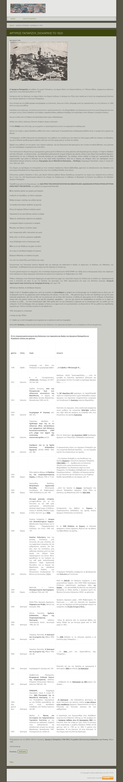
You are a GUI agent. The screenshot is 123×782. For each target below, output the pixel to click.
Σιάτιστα (22, 752)
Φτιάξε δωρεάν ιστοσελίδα (94, 778)
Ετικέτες (13, 752)
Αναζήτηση (111, 5)
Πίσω (11, 762)
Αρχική (13, 19)
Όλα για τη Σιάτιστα (29, 19)
